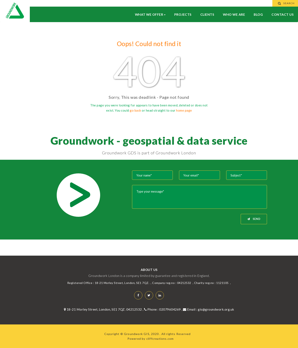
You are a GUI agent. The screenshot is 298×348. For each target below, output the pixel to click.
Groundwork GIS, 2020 (142, 334)
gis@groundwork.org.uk (216, 309)
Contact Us (283, 14)
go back (135, 110)
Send (254, 218)
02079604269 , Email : (178, 309)
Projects (183, 14)
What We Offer (150, 14)
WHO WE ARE (234, 14)
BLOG (258, 14)
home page (184, 110)
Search (285, 3)
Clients (207, 14)
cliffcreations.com (160, 338)
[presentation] (164, 222)
